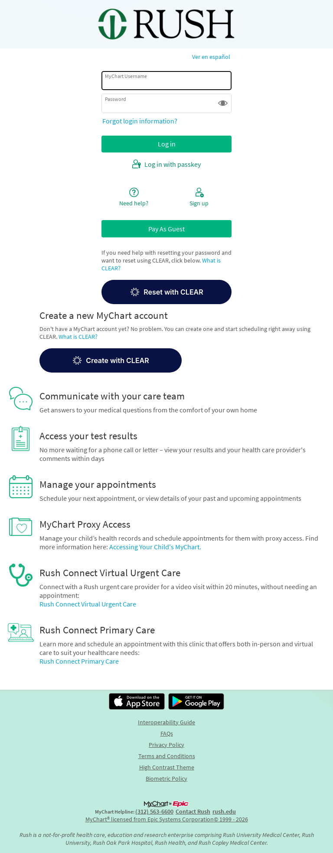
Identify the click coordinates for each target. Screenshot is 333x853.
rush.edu (224, 811)
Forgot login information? (139, 121)
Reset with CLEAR (166, 292)
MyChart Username (126, 76)
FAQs (166, 733)
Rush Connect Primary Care (79, 661)
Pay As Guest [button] (166, 228)
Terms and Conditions (166, 756)
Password (115, 99)
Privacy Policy (166, 745)
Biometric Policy (166, 778)
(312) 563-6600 (154, 811)
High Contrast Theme (166, 767)
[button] (223, 103)
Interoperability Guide (166, 722)
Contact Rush (193, 811)
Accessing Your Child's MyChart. (155, 546)
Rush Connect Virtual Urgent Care (87, 604)
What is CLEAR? (78, 337)
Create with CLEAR (110, 360)
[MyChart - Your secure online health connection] (166, 24)
